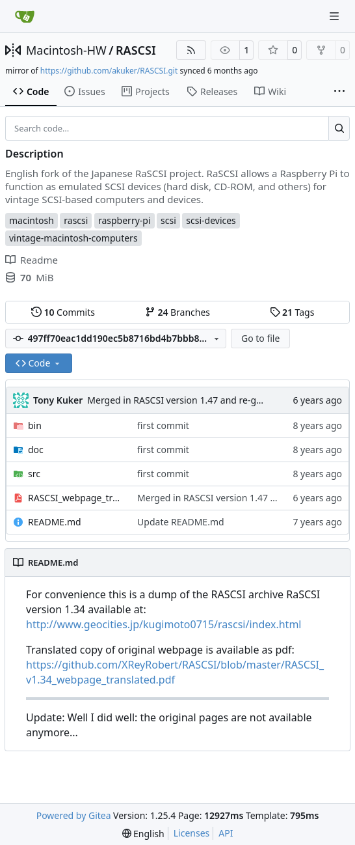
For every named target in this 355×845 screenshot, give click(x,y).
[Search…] (339, 128)
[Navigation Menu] (335, 16)
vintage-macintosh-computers (73, 238)
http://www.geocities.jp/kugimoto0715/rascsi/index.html (163, 624)
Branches (177, 312)
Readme (31, 259)
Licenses (192, 833)
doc (36, 449)
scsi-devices (211, 220)
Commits (63, 312)
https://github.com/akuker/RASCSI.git (109, 70)
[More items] (339, 91)
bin (35, 425)
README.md (54, 522)
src (34, 473)
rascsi (76, 220)
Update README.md (180, 522)
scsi (168, 220)
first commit (163, 425)
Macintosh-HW (66, 50)
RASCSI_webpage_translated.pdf (76, 498)
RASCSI (136, 50)
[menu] (143, 833)
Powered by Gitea (73, 815)
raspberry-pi (124, 220)
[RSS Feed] (191, 50)
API (225, 833)
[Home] (25, 16)
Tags (292, 312)
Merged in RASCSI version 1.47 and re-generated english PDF (217, 400)
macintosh (31, 220)
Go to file (260, 338)
